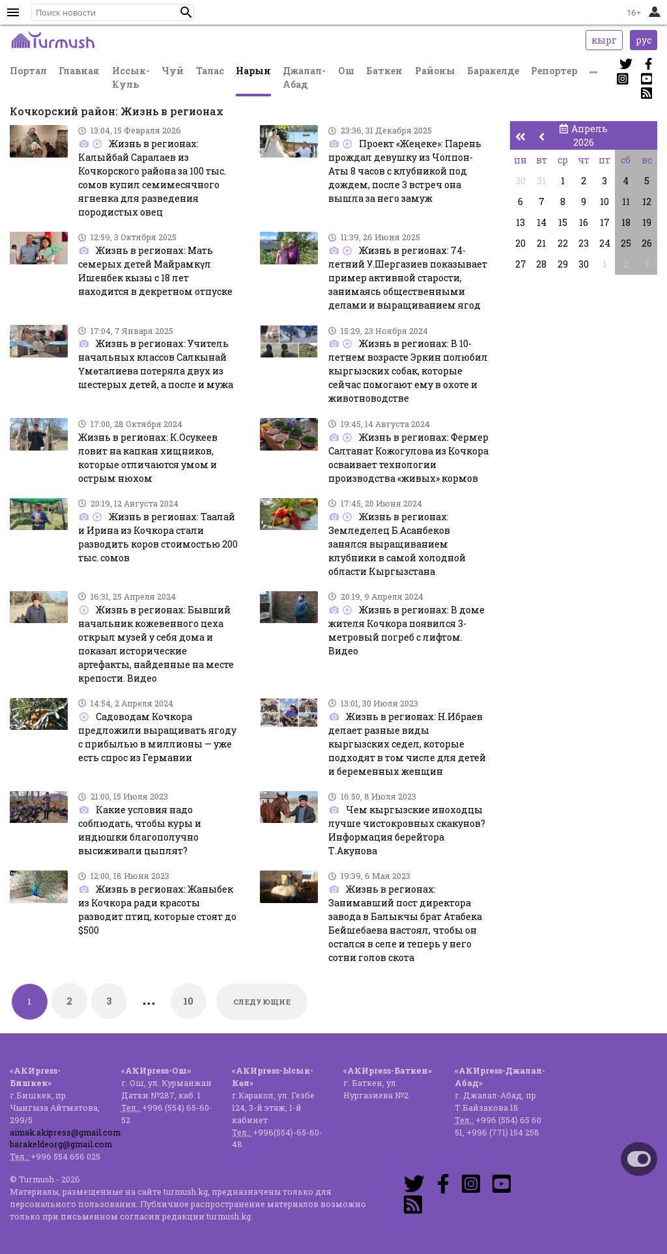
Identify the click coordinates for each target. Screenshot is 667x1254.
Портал (28, 70)
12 (646, 201)
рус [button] (643, 40)
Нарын (253, 70)
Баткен (384, 70)
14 (541, 222)
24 (604, 243)
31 (541, 180)
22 (563, 243)
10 (188, 1001)
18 (626, 222)
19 (646, 222)
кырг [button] (604, 40)
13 (520, 222)
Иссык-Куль (131, 77)
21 (541, 243)
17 (605, 222)
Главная (79, 70)
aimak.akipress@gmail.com (65, 1132)
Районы (435, 70)
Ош (346, 70)
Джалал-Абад (304, 77)
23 (583, 243)
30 (520, 180)
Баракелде (493, 70)
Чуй (173, 70)
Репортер (554, 70)
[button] (186, 12)
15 (562, 222)
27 (520, 264)
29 (563, 264)
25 (626, 243)
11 (626, 201)
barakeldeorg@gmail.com (61, 1144)
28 (541, 264)
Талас (210, 70)
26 (647, 243)
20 (520, 243)
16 (583, 222)
